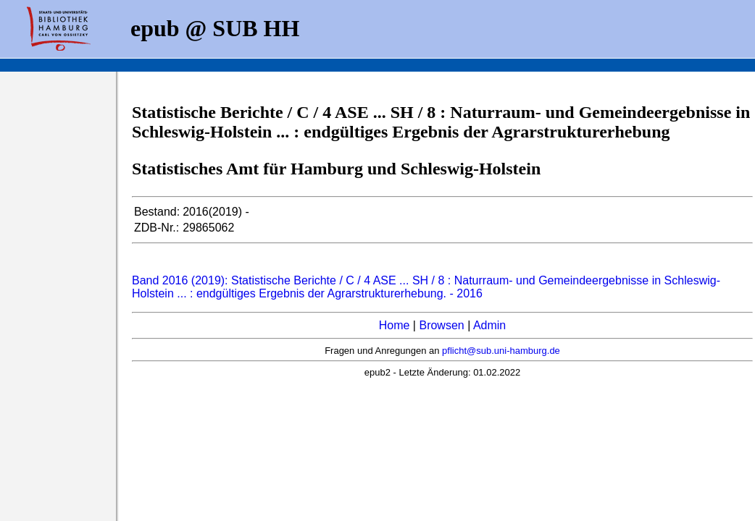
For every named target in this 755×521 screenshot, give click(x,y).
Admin (489, 325)
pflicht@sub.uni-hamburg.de (501, 350)
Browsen (441, 325)
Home (394, 325)
